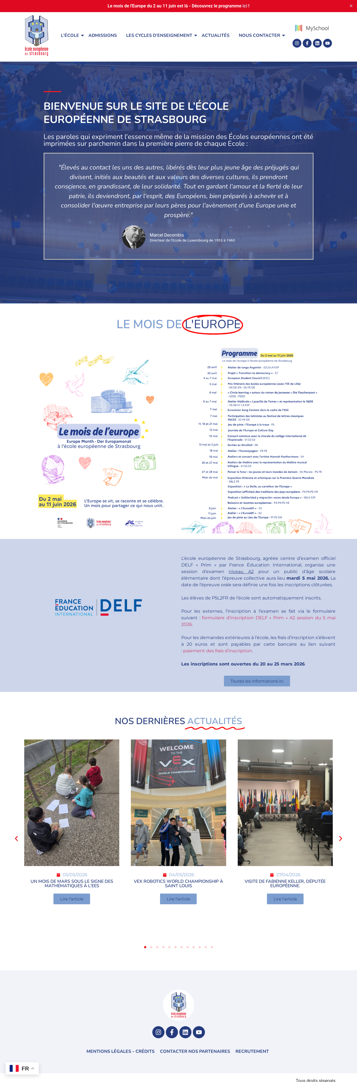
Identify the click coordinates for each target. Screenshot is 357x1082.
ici (244, 6)
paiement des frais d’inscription (217, 650)
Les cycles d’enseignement (160, 35)
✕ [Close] (351, 6)
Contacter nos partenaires (195, 1051)
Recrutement (252, 1051)
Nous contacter (260, 35)
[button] (16, 838)
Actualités (215, 35)
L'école (71, 35)
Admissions (102, 35)
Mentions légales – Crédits (120, 1051)
